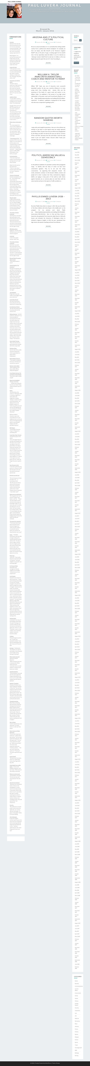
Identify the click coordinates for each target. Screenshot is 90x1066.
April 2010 (77, 810)
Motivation (77, 1021)
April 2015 (77, 606)
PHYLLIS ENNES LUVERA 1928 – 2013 (48, 197)
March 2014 (77, 649)
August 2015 (77, 595)
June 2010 (77, 805)
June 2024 (77, 234)
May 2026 (77, 155)
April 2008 (77, 892)
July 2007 (77, 926)
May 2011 (77, 767)
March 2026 (77, 160)
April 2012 (77, 729)
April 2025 (77, 198)
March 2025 (77, 201)
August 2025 (77, 188)
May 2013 (77, 685)
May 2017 (77, 521)
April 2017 (77, 524)
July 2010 (77, 802)
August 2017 (77, 513)
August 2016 (77, 554)
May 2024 (77, 237)
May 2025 (77, 196)
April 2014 (77, 646)
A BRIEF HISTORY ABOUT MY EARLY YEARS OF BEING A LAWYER (77, 93)
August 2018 (77, 472)
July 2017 (77, 516)
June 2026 (77, 152)
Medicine (77, 1018)
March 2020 (77, 403)
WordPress (48, 1063)
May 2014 (77, 644)
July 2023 (77, 272)
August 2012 (77, 718)
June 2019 (77, 436)
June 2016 (77, 559)
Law (76, 1013)
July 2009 (77, 844)
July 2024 (77, 231)
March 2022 (77, 321)
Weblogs (77, 1053)
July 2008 (77, 885)
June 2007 (77, 928)
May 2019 (77, 439)
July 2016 (77, 557)
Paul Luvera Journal (14, 1)
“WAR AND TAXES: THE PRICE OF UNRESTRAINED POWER (78, 136)
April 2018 (77, 482)
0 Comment (58, 42)
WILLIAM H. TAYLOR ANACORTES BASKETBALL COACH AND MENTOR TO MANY (48, 76)
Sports (76, 1042)
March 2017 (77, 526)
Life (76, 1015)
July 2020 (77, 393)
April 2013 (77, 687)
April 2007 (77, 934)
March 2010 (77, 813)
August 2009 (77, 841)
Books (76, 981)
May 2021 (77, 357)
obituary (77, 1026)
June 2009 (77, 846)
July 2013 (77, 680)
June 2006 (77, 964)
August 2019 (77, 431)
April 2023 (77, 280)
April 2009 (77, 851)
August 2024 (77, 229)
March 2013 (77, 690)
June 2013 (77, 682)
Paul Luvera (50, 42)
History (76, 1001)
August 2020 (77, 390)
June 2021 (77, 354)
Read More (48, 62)
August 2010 (77, 800)
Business (77, 983)
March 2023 (77, 283)
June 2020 (77, 395)
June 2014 (77, 641)
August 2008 (77, 882)
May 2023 (77, 278)
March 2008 (77, 895)
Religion (77, 1037)
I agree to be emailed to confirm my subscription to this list (77, 55)
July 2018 (77, 475)
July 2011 (77, 762)
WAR (76, 1050)
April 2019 (77, 442)
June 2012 (77, 723)
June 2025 (77, 193)
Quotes (76, 1034)
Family (76, 995)
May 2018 (77, 480)
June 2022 (77, 316)
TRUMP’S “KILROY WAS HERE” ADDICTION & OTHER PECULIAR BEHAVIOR (77, 105)
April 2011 (77, 770)
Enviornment (78, 993)
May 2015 (77, 603)
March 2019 (77, 444)
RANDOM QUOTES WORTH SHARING (48, 119)
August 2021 (77, 349)
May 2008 (77, 890)
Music (76, 1023)
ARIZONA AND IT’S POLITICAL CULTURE (48, 38)
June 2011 (77, 764)
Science (76, 1039)
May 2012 (77, 726)
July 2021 (77, 352)
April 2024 (77, 239)
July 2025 (77, 190)
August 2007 (77, 923)
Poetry (76, 1029)
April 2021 (77, 360)
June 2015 (77, 600)
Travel (76, 1045)
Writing (76, 1055)
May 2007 (77, 931)
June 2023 (77, 275)
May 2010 (77, 808)
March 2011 (77, 772)
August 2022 (77, 311)
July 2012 (77, 721)
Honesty (77, 1007)
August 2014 (77, 636)
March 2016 (77, 567)
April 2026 (77, 157)
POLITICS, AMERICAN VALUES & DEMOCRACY (48, 156)
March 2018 (77, 485)
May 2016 (77, 562)
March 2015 (77, 608)
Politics (76, 1031)
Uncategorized (78, 1047)
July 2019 (77, 434)
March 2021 (77, 362)
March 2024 (77, 242)
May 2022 (77, 319)
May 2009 (77, 849)
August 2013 (77, 677)
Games (76, 998)
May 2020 (77, 398)
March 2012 (77, 731)
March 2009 (77, 854)
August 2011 (77, 759)
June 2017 (77, 518)
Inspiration (77, 1010)
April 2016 (77, 565)
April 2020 (77, 401)
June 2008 (77, 887)
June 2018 (77, 477)
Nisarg (58, 1063)
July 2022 (77, 313)
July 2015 (77, 598)
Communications (79, 986)
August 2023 (77, 270)
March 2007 (77, 936)
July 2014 (77, 639)
